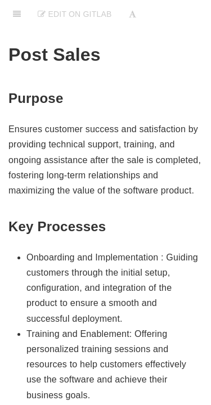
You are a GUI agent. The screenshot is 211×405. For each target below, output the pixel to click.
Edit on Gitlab (74, 14)
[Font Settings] (132, 14)
